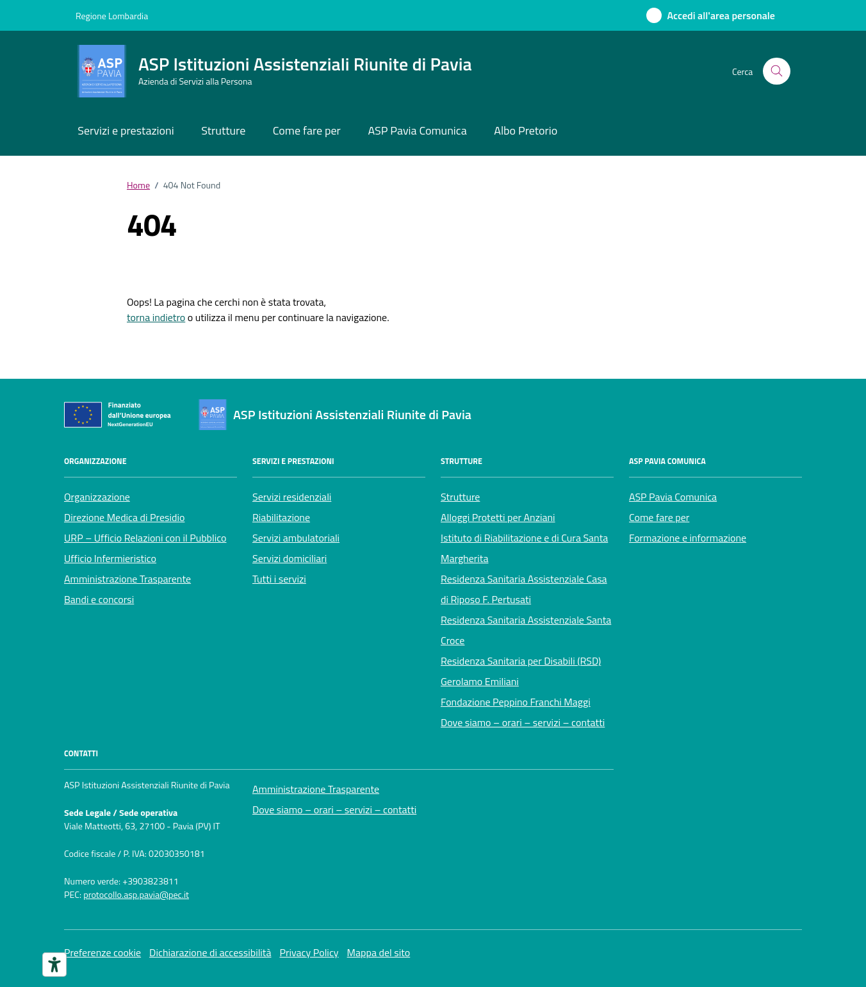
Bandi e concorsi (99, 599)
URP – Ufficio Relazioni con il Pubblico (145, 537)
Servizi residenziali (291, 496)
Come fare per (307, 130)
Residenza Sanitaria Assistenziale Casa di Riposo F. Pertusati (524, 589)
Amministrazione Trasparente (127, 578)
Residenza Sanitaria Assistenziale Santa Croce (526, 630)
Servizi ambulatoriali (295, 537)
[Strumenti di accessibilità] (54, 964)
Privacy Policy (308, 952)
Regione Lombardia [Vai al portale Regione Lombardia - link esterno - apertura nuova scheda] (112, 15)
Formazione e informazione (687, 537)
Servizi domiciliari (289, 558)
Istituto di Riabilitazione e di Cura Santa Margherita (524, 548)
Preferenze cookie (102, 952)
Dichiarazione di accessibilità (210, 952)
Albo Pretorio (525, 130)
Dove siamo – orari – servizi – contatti (523, 722)
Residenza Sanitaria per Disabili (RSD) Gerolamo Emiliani (521, 671)
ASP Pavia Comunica (417, 130)
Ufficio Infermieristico (110, 558)
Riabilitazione (281, 517)
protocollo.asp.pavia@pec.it (136, 895)
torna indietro (156, 317)
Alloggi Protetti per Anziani (498, 517)
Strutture (223, 130)
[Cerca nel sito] (776, 71)
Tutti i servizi (279, 578)
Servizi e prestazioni (126, 130)
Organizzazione (97, 496)
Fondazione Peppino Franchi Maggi (516, 701)
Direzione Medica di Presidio (124, 517)
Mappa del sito (379, 952)
